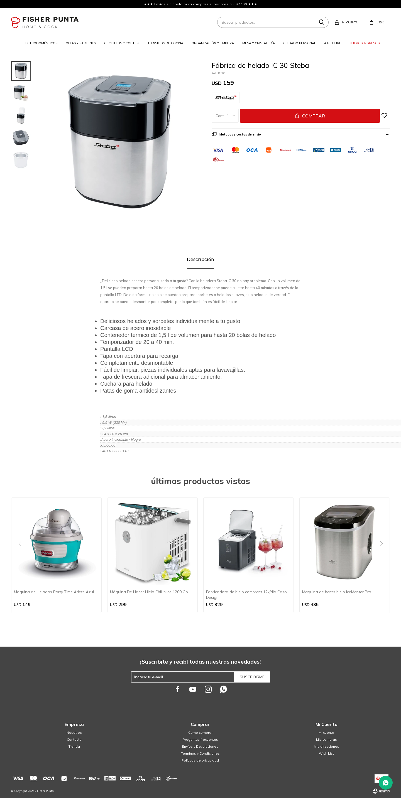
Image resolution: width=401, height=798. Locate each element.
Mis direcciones (326, 746)
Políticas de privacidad (200, 760)
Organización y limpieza (213, 43)
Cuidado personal (299, 43)
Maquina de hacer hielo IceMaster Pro (336, 591)
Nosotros (74, 732)
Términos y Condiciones (200, 753)
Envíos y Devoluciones (200, 746)
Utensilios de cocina (165, 43)
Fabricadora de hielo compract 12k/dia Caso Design (246, 594)
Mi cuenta (326, 732)
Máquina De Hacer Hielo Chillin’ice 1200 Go (149, 591)
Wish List (326, 753)
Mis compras (326, 739)
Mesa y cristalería (258, 43)
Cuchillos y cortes (121, 43)
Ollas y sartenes (81, 43)
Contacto (74, 739)
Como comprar (200, 732)
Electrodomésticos (39, 43)
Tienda (74, 746)
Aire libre (332, 43)
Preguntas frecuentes (200, 739)
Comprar (313, 116)
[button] (383, 555)
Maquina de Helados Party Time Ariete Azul (54, 591)
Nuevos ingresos (364, 43)
